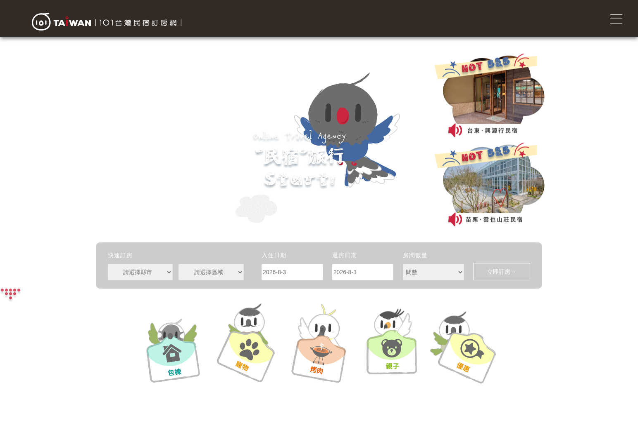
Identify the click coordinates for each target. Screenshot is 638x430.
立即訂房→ (501, 271)
